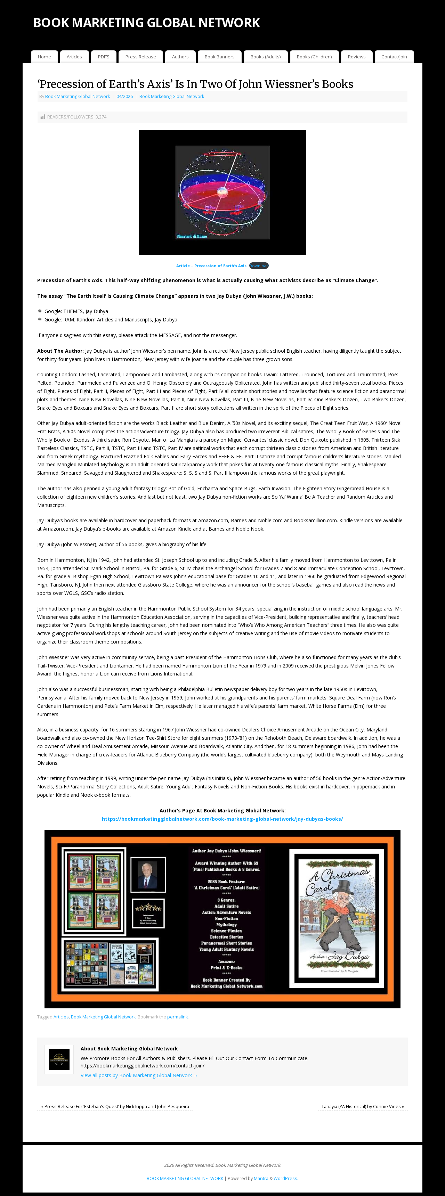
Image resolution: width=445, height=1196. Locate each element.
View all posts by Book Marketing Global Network (139, 1075)
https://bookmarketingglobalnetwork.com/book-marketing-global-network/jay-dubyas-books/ (222, 819)
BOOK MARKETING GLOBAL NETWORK (146, 22)
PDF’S (104, 57)
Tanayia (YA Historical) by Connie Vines (363, 1106)
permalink (177, 1017)
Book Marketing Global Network (77, 96)
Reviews (357, 57)
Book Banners (220, 57)
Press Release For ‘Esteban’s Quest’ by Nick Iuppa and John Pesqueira (115, 1106)
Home (44, 57)
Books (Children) (314, 57)
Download (259, 265)
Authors (180, 57)
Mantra (261, 1178)
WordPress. (286, 1178)
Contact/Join (394, 57)
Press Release (141, 57)
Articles (74, 57)
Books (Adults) (266, 57)
